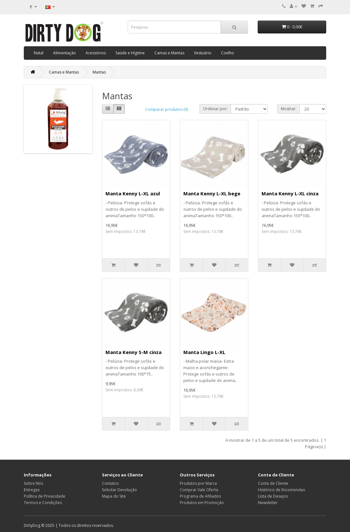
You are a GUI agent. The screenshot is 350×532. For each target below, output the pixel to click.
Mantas (99, 72)
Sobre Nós (33, 483)
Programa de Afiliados (200, 496)
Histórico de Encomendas (281, 489)
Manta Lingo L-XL (204, 352)
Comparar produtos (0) (166, 109)
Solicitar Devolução (119, 489)
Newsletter (268, 502)
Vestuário (202, 53)
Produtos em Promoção (202, 502)
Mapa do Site (114, 496)
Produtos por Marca (198, 483)
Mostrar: (288, 108)
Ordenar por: (215, 108)
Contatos (110, 483)
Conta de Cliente (273, 483)
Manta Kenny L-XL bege (211, 193)
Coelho (227, 53)
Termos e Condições (43, 502)
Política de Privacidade (44, 496)
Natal (38, 53)
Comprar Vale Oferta (199, 489)
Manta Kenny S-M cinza (133, 352)
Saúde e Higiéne (130, 53)
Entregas (32, 489)
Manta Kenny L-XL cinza (290, 193)
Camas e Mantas (169, 53)
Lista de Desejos (273, 496)
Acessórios (96, 53)
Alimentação (64, 53)
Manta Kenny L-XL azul (133, 193)
